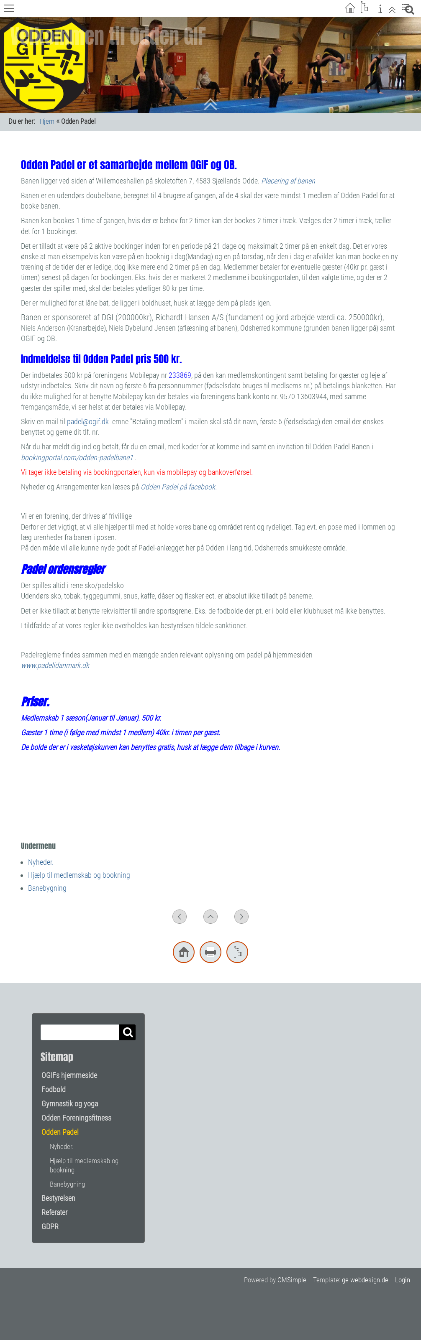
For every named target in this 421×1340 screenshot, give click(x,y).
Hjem (47, 121)
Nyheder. (41, 862)
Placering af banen (288, 180)
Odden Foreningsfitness (76, 1117)
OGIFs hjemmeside (69, 1075)
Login (402, 1280)
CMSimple (291, 1280)
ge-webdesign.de (365, 1280)
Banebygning (47, 888)
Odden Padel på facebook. (179, 486)
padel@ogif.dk (88, 421)
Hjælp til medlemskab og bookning (79, 875)
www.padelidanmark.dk (56, 665)
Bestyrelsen (58, 1198)
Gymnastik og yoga (69, 1103)
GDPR (50, 1226)
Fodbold (53, 1089)
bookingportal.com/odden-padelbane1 (78, 457)
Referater (54, 1212)
